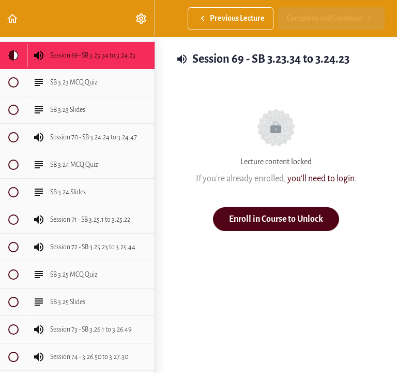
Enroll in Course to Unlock (276, 218)
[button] (13, 18)
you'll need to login (321, 178)
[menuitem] (142, 18)
